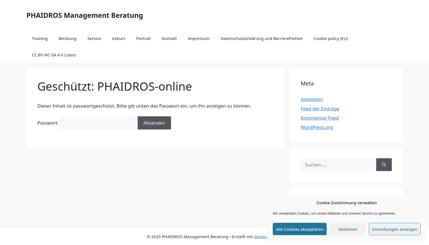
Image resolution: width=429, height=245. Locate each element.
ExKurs (118, 38)
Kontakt (169, 38)
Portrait (143, 38)
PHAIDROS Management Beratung (85, 15)
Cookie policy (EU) (331, 38)
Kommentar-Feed (320, 118)
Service (94, 38)
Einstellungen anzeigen (395, 229)
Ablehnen (347, 229)
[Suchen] (384, 164)
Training (40, 38)
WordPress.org (317, 127)
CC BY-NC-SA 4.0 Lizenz (54, 54)
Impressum (199, 38)
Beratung (68, 38)
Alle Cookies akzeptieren (300, 229)
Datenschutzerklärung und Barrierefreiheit (262, 38)
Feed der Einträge (320, 108)
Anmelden (312, 99)
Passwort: (87, 123)
